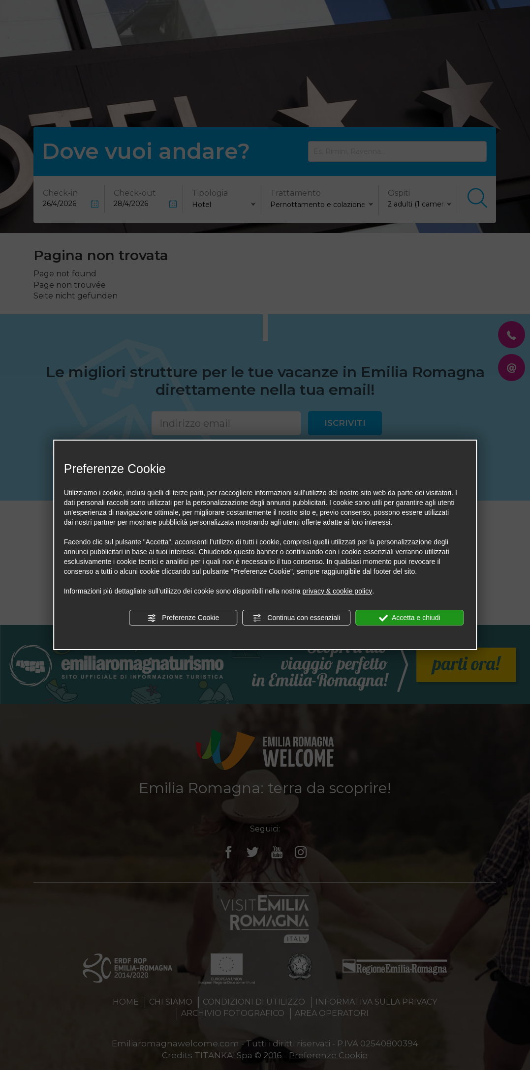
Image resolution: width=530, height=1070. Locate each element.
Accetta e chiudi (409, 618)
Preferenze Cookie (183, 618)
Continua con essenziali (296, 618)
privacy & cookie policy (338, 591)
